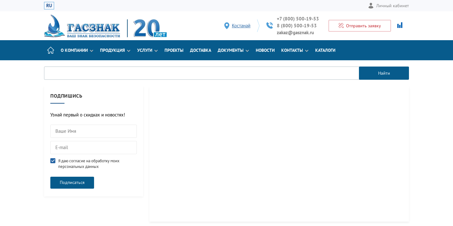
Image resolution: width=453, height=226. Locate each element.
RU (49, 5)
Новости (265, 50)
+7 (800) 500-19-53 (298, 19)
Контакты (295, 50)
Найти (384, 73)
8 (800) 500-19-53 (297, 26)
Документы (233, 50)
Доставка (200, 50)
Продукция (115, 50)
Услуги (147, 50)
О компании (77, 50)
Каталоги (325, 50)
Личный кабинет (388, 5)
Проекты (174, 50)
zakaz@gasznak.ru (295, 32)
